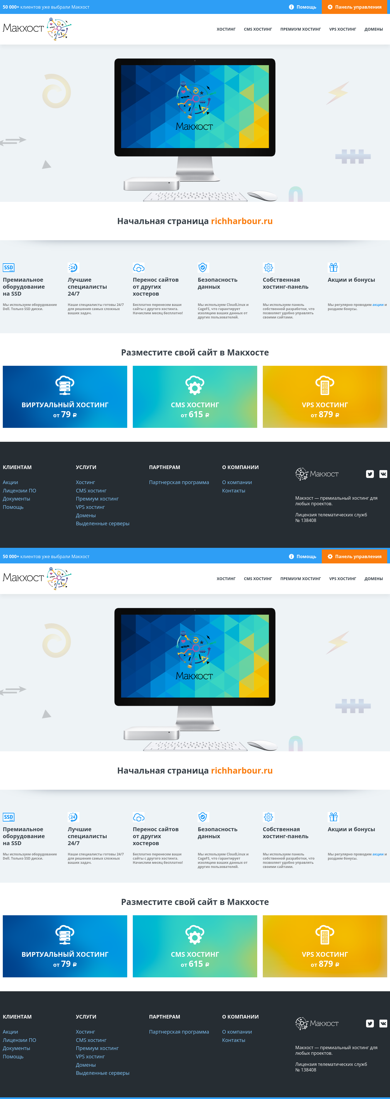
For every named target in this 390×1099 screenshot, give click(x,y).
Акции (10, 482)
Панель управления (358, 7)
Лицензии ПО (19, 490)
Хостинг (226, 29)
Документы (16, 498)
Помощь (306, 7)
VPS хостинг (342, 29)
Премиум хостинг (300, 29)
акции (378, 304)
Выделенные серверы (103, 523)
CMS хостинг (258, 29)
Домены (374, 29)
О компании (237, 482)
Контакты (233, 490)
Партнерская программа (179, 482)
